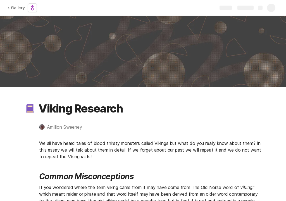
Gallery (16, 7)
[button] (29, 108)
